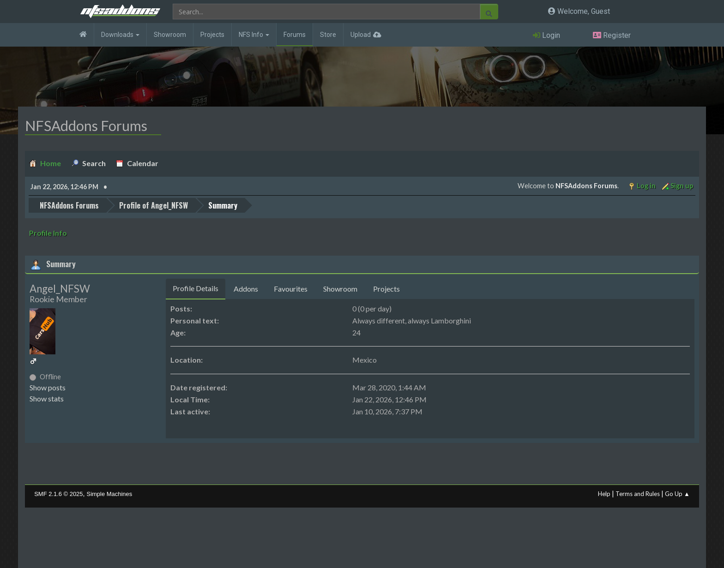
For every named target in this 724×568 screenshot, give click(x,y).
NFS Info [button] (254, 34)
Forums (295, 34)
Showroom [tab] (340, 288)
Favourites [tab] (291, 288)
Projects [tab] (386, 288)
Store (328, 34)
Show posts (48, 387)
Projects (212, 34)
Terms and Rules (637, 493)
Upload (360, 34)
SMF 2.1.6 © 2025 (58, 493)
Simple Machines (110, 493)
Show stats (47, 398)
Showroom (170, 34)
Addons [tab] (246, 288)
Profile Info (48, 232)
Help (604, 493)
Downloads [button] (120, 34)
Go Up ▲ (677, 493)
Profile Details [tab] (195, 288)
